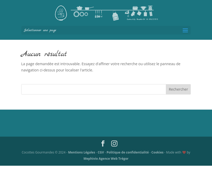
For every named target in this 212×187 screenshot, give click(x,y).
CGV (101, 152)
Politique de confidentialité (128, 152)
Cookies (157, 152)
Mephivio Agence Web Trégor (106, 158)
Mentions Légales (82, 152)
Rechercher (178, 89)
